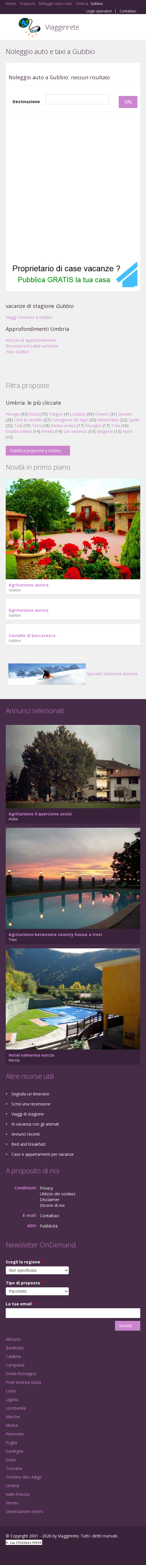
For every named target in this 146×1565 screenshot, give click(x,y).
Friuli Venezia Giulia (23, 1382)
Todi (18, 425)
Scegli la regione (25, 1262)
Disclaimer (49, 1199)
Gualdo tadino (19, 431)
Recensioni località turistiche (32, 346)
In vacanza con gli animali (35, 1124)
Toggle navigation (11, 28)
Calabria (13, 1356)
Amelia (47, 431)
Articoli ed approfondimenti (31, 340)
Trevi (115, 425)
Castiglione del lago (70, 419)
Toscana (14, 1468)
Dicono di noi (52, 1205)
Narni (127, 431)
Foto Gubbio (17, 351)
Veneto (12, 1503)
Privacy (46, 1188)
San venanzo (75, 431)
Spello (134, 419)
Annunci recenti (25, 1134)
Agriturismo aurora (28, 585)
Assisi (34, 414)
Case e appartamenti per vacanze (42, 1154)
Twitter (33, 1554)
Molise (12, 1425)
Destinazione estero (24, 1511)
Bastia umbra (63, 425)
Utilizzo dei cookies (57, 1194)
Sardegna (14, 1451)
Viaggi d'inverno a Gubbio (29, 317)
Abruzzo (13, 1339)
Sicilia (11, 1459)
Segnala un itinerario (30, 1094)
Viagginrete (62, 27)
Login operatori (99, 11)
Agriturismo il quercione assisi (40, 814)
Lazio (11, 1391)
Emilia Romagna (21, 1373)
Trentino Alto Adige (24, 1477)
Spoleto (125, 414)
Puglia (11, 1442)
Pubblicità (49, 1226)
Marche (13, 1416)
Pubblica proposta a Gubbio (35, 450)
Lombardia (16, 1408)
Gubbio (78, 414)
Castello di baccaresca (32, 635)
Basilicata (15, 1347)
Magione (105, 431)
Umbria (12, 1485)
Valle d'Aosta (18, 1494)
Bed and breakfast (28, 1144)
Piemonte (15, 1434)
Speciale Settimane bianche (73, 673)
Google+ (20, 1554)
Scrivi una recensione (30, 1104)
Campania (15, 1365)
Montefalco (108, 419)
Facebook (7, 1554)
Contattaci (128, 11)
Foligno (56, 414)
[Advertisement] (68, 187)
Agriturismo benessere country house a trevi (55, 934)
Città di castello (28, 419)
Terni (36, 425)
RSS (47, 1554)
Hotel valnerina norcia (31, 1055)
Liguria (12, 1399)
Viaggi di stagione (27, 1114)
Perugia (13, 414)
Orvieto (102, 414)
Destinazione (26, 101)
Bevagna (93, 425)
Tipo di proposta (24, 1283)
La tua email (20, 1304)
